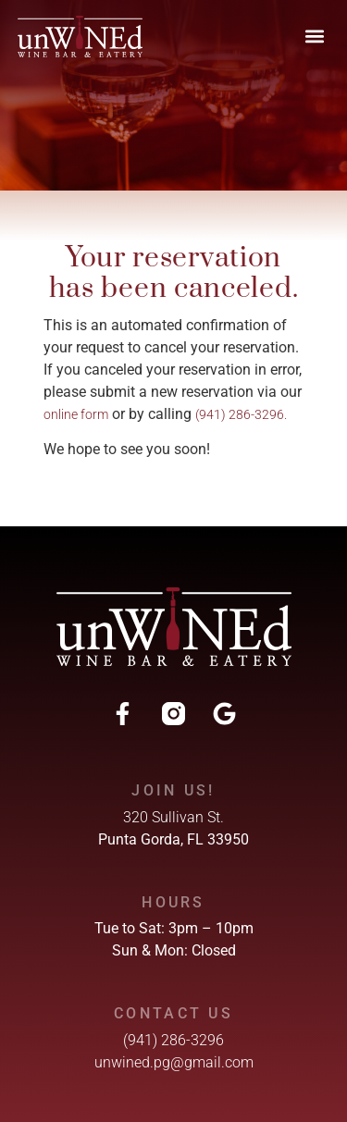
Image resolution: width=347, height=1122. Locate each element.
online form (75, 414)
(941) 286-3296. (241, 414)
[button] (314, 36)
